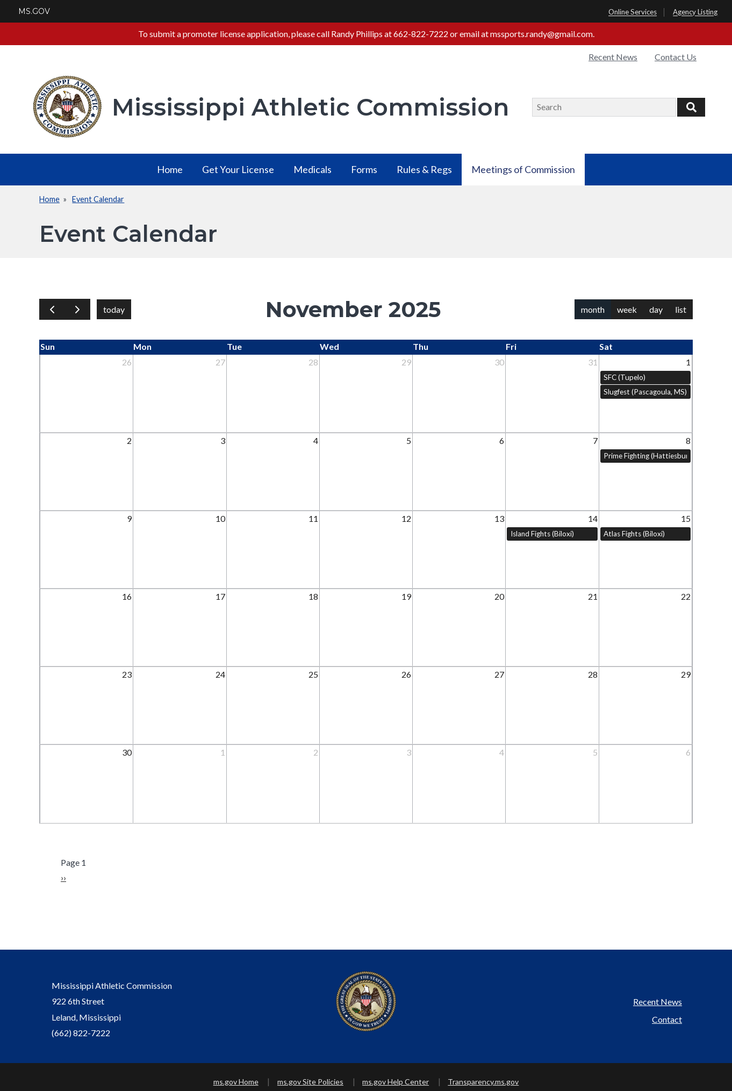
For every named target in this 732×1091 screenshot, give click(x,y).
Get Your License (238, 169)
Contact (667, 1019)
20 (499, 596)
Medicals (312, 169)
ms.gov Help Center (395, 1081)
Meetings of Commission (523, 169)
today (114, 309)
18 (313, 596)
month (593, 309)
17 (220, 596)
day (656, 309)
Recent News (613, 57)
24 (220, 674)
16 (127, 596)
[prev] (52, 309)
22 (686, 596)
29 (406, 362)
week (627, 309)
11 (313, 518)
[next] (77, 309)
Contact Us (676, 57)
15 (686, 518)
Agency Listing (695, 12)
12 (406, 518)
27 (220, 362)
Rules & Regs (424, 169)
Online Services (632, 12)
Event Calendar (98, 199)
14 (593, 518)
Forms (364, 169)
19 (406, 596)
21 (593, 596)
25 (313, 674)
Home (170, 169)
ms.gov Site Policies (310, 1081)
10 (220, 518)
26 (127, 362)
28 (313, 362)
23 (127, 674)
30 (499, 362)
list (680, 309)
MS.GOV (34, 11)
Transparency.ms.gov (483, 1081)
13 (499, 518)
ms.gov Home (236, 1081)
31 (593, 362)
